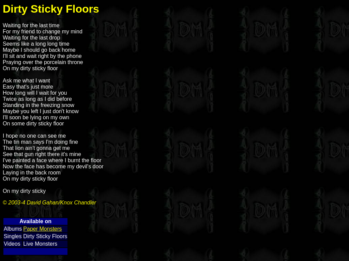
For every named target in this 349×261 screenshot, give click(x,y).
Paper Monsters (42, 229)
